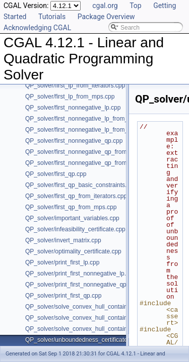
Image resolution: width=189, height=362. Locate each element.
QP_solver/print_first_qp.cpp (63, 295)
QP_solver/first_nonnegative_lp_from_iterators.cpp (93, 118)
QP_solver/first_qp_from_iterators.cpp (76, 196)
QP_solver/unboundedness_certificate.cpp (82, 339)
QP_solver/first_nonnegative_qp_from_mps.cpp (89, 162)
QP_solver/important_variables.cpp (72, 218)
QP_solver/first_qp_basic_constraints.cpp (81, 185)
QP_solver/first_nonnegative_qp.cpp (73, 140)
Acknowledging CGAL (37, 28)
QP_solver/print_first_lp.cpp (62, 262)
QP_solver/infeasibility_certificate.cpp (75, 229)
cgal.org (104, 6)
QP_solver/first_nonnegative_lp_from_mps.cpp (88, 129)
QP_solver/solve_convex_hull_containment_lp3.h (91, 328)
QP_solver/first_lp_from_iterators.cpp (75, 85)
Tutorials (52, 17)
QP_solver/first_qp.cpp (55, 173)
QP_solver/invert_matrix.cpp (63, 240)
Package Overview (106, 17)
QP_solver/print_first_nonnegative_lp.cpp (80, 273)
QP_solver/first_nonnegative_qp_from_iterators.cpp (94, 151)
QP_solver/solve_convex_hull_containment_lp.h (89, 306)
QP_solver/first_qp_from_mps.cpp (70, 207)
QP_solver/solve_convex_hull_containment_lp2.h (91, 317)
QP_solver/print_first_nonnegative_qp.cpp (81, 284)
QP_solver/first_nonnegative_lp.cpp (72, 107)
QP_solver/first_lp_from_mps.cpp (69, 96)
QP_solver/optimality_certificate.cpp (73, 251)
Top (136, 6)
